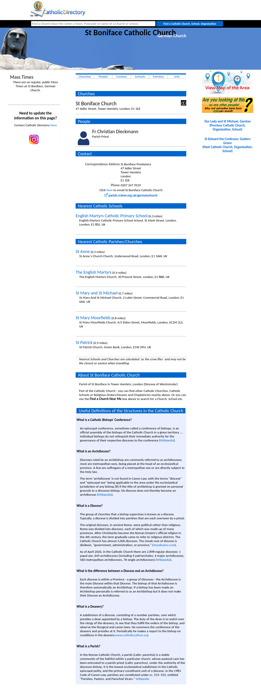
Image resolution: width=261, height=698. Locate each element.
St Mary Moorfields (93, 317)
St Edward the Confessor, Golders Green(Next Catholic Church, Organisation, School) (227, 145)
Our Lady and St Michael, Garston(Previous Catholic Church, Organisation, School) (227, 125)
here (54, 125)
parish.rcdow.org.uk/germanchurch (130, 195)
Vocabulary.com (164, 545)
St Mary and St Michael (97, 293)
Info (177, 77)
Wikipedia (167, 440)
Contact (121, 77)
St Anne (83, 251)
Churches (85, 77)
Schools (140, 77)
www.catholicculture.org (131, 635)
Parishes (158, 77)
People (103, 77)
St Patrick (84, 342)
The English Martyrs (93, 272)
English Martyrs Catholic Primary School (111, 215)
